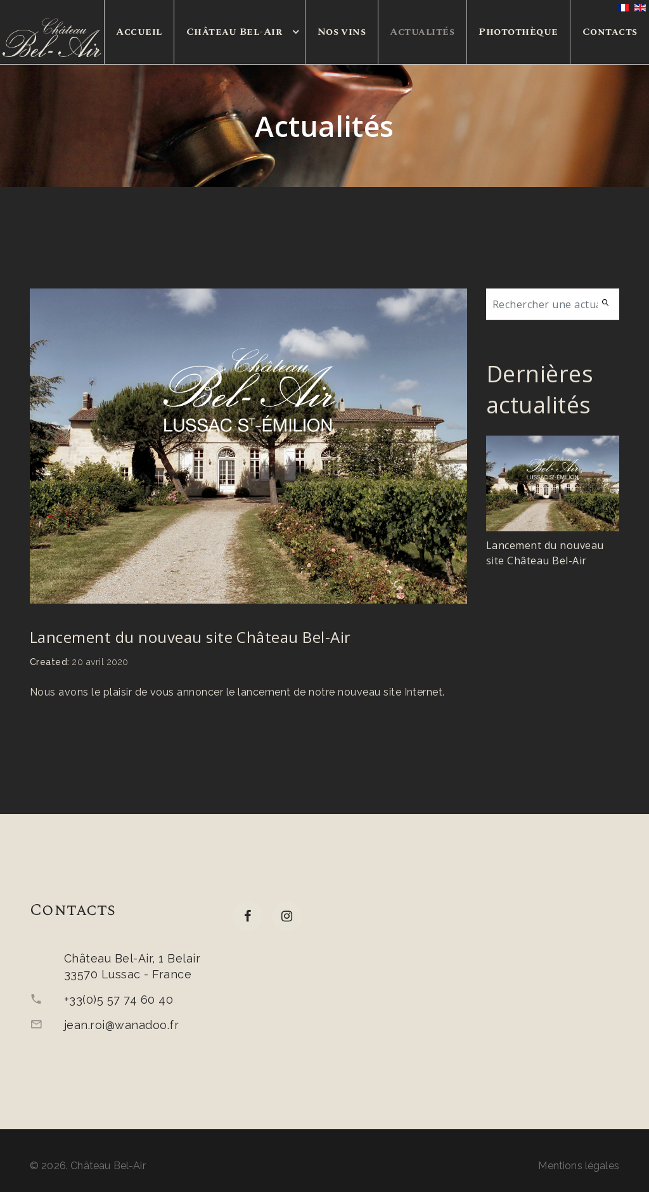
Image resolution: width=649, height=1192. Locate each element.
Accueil (139, 31)
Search (609, 304)
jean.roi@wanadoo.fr (121, 1025)
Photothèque (518, 31)
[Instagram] (287, 916)
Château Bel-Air (234, 31)
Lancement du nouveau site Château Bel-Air (190, 636)
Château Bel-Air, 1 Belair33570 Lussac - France (132, 966)
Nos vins (342, 31)
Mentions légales (578, 1166)
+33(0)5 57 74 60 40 (118, 999)
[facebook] (247, 916)
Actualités (422, 31)
